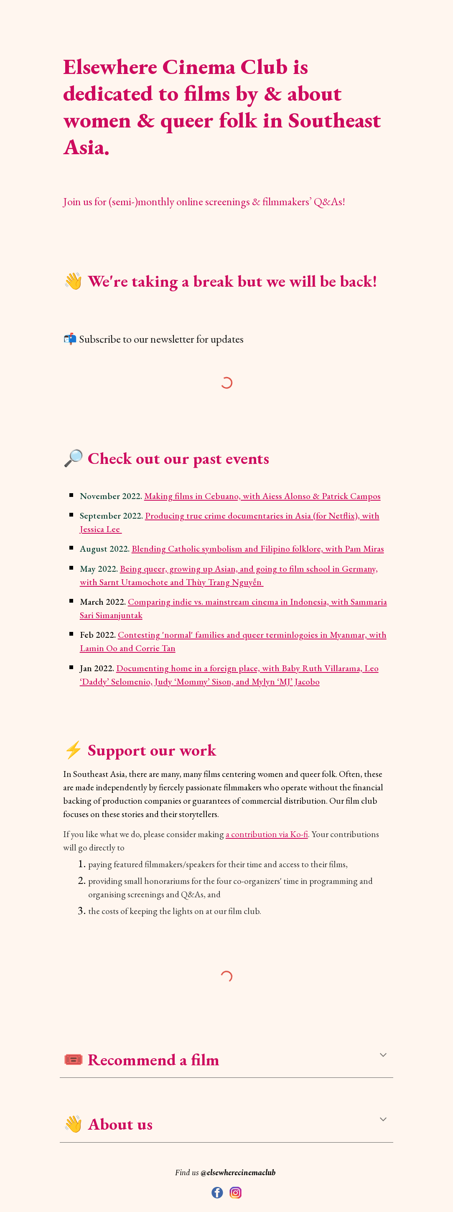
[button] (383, 1056)
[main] (227, 101)
